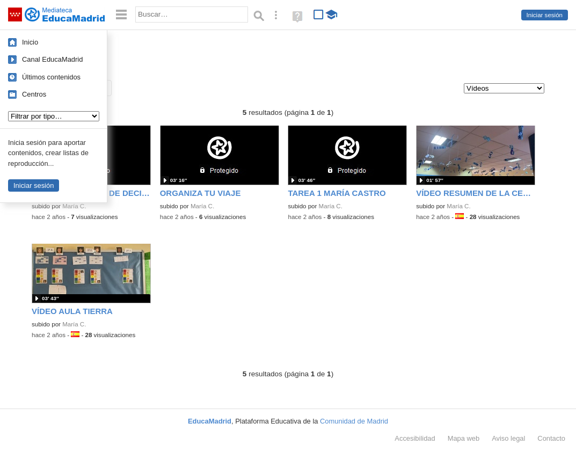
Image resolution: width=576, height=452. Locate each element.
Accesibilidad (415, 438)
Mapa (464, 438)
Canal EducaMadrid (52, 59)
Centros (34, 94)
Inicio (30, 42)
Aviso (508, 438)
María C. (74, 206)
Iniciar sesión (545, 15)
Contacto (551, 438)
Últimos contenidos (51, 77)
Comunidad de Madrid (354, 421)
